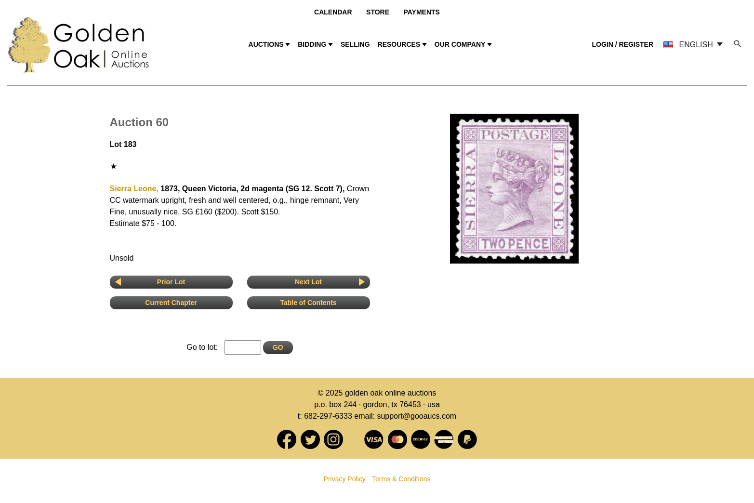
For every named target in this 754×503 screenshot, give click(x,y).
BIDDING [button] (312, 44)
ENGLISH (689, 44)
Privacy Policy (345, 479)
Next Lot (308, 282)
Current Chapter (171, 302)
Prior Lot (171, 282)
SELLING (355, 44)
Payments (421, 12)
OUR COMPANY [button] (460, 44)
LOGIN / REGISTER (622, 44)
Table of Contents (308, 302)
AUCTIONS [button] (266, 44)
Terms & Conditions (401, 479)
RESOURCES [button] (399, 44)
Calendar (333, 12)
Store (377, 12)
